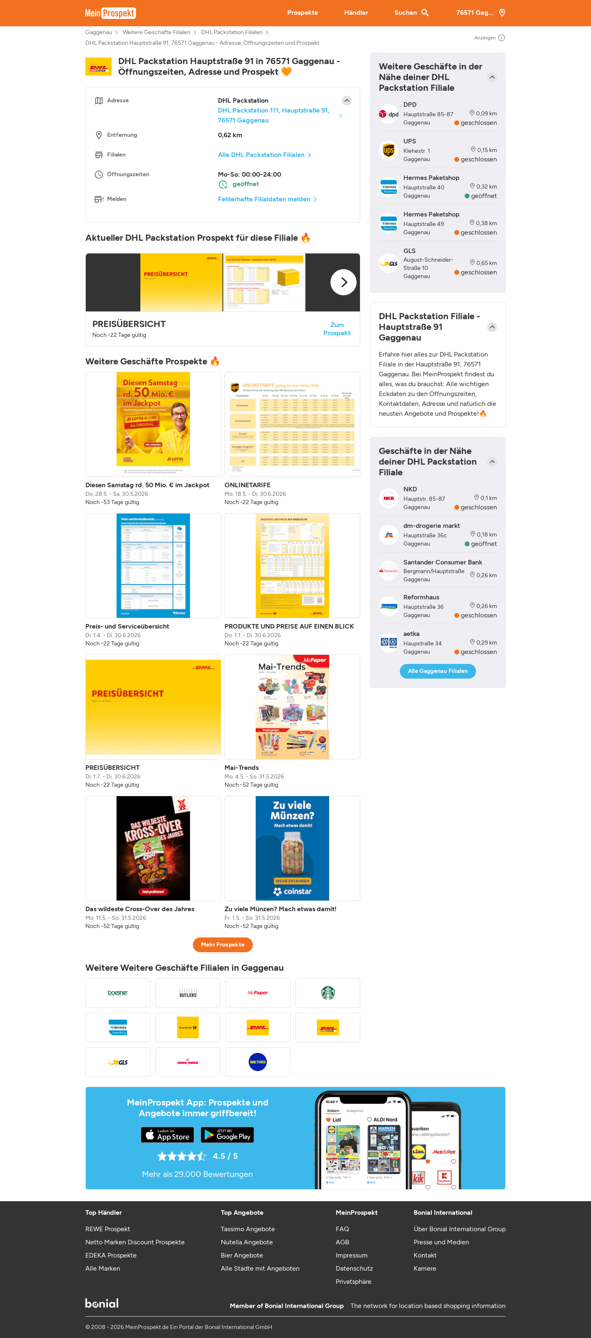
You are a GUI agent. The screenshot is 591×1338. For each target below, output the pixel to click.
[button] (222, 299)
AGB (342, 1242)
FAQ (342, 1229)
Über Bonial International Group (460, 1229)
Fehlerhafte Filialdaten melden (264, 199)
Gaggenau (98, 32)
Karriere (425, 1268)
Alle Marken (102, 1268)
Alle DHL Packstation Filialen (261, 155)
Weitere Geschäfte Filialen (156, 32)
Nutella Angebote (247, 1242)
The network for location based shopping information (428, 1306)
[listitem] (153, 439)
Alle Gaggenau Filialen (438, 671)
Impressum (352, 1255)
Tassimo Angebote (248, 1229)
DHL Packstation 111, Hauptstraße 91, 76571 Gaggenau (274, 115)
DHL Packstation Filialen (232, 32)
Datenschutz (354, 1268)
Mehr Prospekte (223, 944)
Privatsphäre (353, 1281)
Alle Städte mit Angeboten (260, 1268)
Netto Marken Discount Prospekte (135, 1242)
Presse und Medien (441, 1242)
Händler (356, 12)
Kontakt (425, 1255)
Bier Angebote (242, 1255)
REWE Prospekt (107, 1229)
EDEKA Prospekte (111, 1255)
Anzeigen (490, 38)
